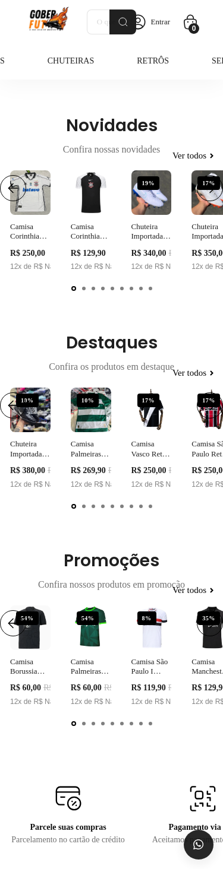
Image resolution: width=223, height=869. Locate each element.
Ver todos (192, 155)
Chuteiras (71, 60)
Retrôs (153, 60)
